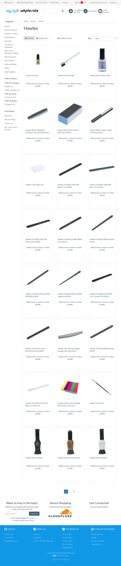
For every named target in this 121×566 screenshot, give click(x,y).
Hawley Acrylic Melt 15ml (100, 75)
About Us (8, 116)
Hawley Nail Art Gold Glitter (69, 458)
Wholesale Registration (25, 2)
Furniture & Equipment (9, 46)
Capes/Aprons (10, 37)
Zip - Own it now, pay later (11, 128)
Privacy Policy (29, 520)
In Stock (11, 97)
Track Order (9, 538)
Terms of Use (67, 534)
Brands (7, 26)
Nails (9, 86)
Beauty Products (11, 30)
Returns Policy (10, 119)
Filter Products (11, 78)
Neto (67, 559)
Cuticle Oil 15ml (31, 75)
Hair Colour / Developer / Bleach (12, 52)
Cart (80, 2)
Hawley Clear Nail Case (34, 185)
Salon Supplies (10, 72)
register (41, 84)
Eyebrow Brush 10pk (66, 75)
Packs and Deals (11, 64)
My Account (9, 534)
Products (9, 2)
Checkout (113, 2)
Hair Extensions (10, 57)
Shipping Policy (67, 548)
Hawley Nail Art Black (34, 458)
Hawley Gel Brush (97, 403)
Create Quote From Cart (98, 2)
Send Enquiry (54, 2)
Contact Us (9, 123)
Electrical (8, 41)
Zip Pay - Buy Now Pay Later (43, 541)
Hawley (10, 104)
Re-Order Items (41, 2)
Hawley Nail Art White (98, 458)
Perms (7, 68)
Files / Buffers (13, 90)
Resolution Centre (11, 541)
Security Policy (67, 544)
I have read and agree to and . (22, 519)
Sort (89, 38)
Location (65, 2)
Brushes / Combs (11, 34)
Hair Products (10, 60)
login (33, 84)
